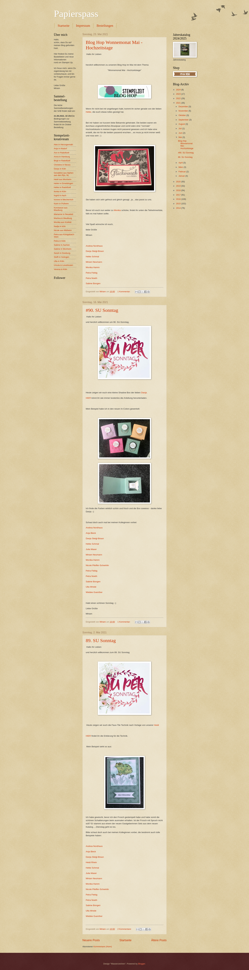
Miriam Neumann (94, 262)
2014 (178, 208)
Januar (181, 176)
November (183, 111)
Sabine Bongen (93, 283)
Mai (180, 137)
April (180, 162)
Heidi (156, 725)
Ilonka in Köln (60, 191)
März (181, 167)
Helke (88, 112)
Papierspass (76, 13)
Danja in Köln (60, 169)
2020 (178, 181)
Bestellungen (105, 25)
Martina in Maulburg (63, 218)
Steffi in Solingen (61, 257)
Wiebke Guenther (94, 592)
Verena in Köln (60, 269)
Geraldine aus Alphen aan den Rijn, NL (63, 174)
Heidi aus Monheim (62, 179)
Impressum (83, 25)
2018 (178, 190)
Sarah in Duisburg (62, 253)
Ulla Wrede (91, 587)
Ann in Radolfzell (61, 152)
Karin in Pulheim (61, 203)
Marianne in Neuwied (63, 214)
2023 (178, 94)
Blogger (141, 964)
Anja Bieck (91, 533)
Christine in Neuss (62, 165)
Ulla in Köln (59, 261)
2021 (178, 103)
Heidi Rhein (91, 862)
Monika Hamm (93, 267)
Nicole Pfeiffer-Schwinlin (97, 565)
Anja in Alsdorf (60, 148)
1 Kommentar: (124, 291)
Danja (144, 392)
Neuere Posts (91, 940)
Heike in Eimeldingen (63, 183)
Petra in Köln (60, 241)
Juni (180, 133)
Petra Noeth (91, 278)
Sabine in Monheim (62, 249)
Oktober (182, 115)
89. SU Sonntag (101, 640)
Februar (182, 171)
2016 (178, 199)
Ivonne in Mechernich (63, 199)
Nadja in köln (60, 226)
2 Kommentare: (125, 929)
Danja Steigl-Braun (95, 251)
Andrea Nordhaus (94, 246)
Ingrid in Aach (60, 195)
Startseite (63, 25)
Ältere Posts (159, 940)
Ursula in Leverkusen (63, 265)
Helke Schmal (92, 256)
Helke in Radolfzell (62, 187)
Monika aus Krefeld (62, 222)
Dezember (183, 106)
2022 (178, 98)
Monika (117, 210)
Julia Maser (91, 549)
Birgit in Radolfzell (62, 160)
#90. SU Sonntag (102, 310)
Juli (180, 128)
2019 (178, 186)
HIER (88, 398)
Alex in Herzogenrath (63, 144)
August (181, 124)
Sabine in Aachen (62, 245)
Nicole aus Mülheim (63, 230)
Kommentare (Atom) (102, 946)
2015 (178, 203)
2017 (178, 195)
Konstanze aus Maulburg (60, 209)
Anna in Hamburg (62, 156)
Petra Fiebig (91, 273)
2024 (178, 89)
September (183, 120)
